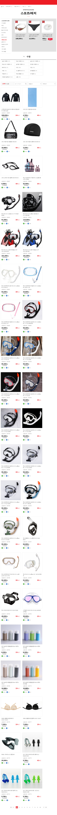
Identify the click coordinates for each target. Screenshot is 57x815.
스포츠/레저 (8, 6)
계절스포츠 (16, 6)
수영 (23, 6)
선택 (29, 6)
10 (40, 807)
